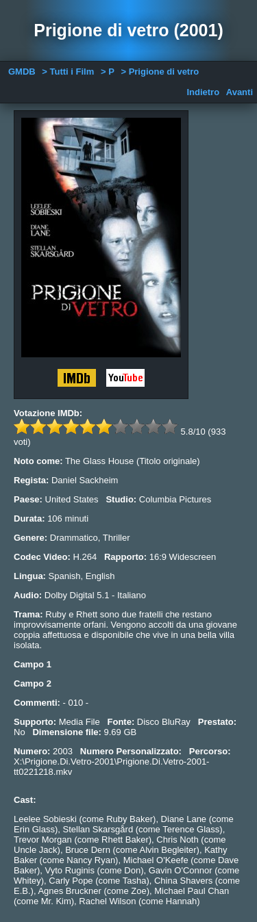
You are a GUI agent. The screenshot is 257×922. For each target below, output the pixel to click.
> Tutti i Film (68, 71)
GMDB (22, 71)
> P (107, 71)
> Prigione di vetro (160, 71)
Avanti (239, 92)
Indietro (202, 92)
